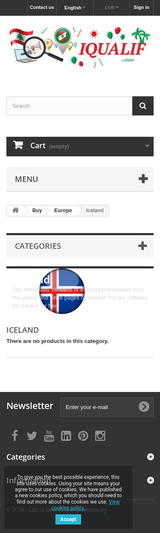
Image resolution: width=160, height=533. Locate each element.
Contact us (42, 7)
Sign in (141, 7)
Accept (68, 519)
